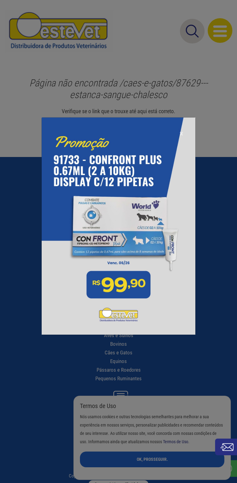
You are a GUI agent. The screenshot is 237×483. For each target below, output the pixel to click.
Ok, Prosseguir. (152, 459)
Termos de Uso (175, 441)
